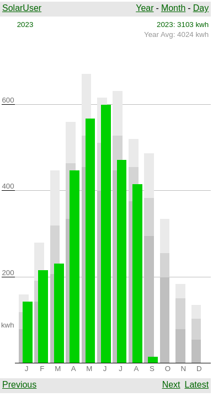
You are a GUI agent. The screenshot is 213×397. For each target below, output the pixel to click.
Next (171, 384)
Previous (19, 384)
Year (144, 8)
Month (173, 8)
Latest (197, 384)
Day (201, 8)
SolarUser (21, 8)
